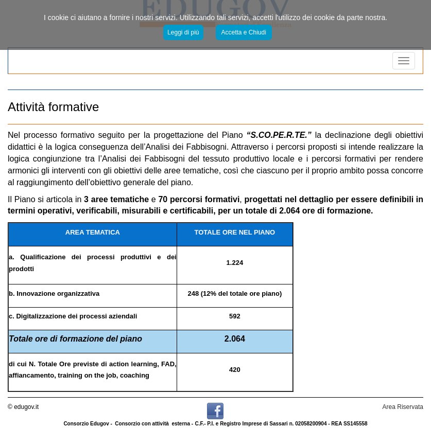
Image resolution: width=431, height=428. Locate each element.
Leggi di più (183, 32)
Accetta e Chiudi (243, 32)
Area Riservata (403, 407)
